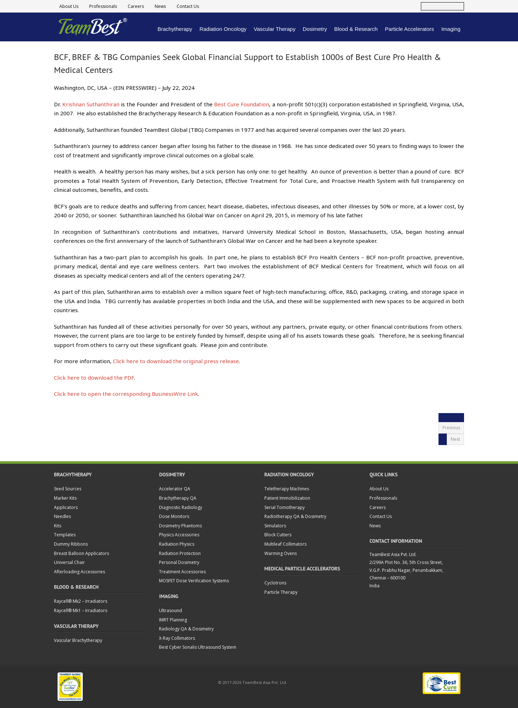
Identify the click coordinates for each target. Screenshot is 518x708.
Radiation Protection (180, 553)
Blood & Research (356, 29)
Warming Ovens (280, 553)
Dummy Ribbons (71, 544)
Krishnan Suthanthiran (90, 104)
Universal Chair (69, 562)
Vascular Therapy (274, 29)
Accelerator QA (174, 489)
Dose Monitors (174, 516)
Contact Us (188, 6)
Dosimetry (315, 29)
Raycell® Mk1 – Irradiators (80, 610)
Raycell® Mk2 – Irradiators (80, 601)
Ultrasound (170, 610)
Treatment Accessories (182, 572)
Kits (57, 526)
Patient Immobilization (287, 498)
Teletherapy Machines (286, 489)
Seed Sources (67, 489)
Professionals (103, 6)
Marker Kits (65, 498)
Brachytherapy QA (177, 498)
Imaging (450, 29)
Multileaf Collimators (285, 544)
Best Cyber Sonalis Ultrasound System (197, 647)
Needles (62, 516)
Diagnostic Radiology (180, 507)
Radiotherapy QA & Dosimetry (295, 516)
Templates (65, 535)
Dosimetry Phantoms (180, 526)
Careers (136, 6)
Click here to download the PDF (94, 377)
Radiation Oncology (222, 29)
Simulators (275, 526)
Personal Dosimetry (179, 562)
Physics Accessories (179, 535)
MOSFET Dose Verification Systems (194, 581)
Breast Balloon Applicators (81, 553)
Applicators (66, 507)
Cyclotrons (275, 583)
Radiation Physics (176, 544)
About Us (68, 6)
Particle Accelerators (409, 29)
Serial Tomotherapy (284, 507)
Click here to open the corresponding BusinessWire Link (126, 393)
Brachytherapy (175, 29)
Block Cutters (277, 535)
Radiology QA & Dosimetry (186, 629)
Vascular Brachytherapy (78, 640)
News (160, 6)
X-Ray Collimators (177, 638)
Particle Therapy (280, 592)
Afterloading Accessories (79, 572)
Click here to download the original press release (176, 361)
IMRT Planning (173, 620)
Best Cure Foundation (241, 104)
